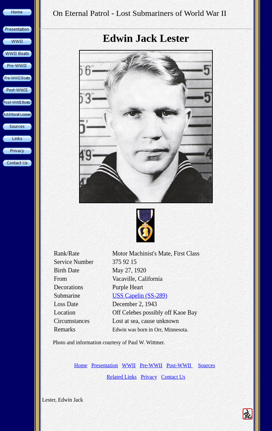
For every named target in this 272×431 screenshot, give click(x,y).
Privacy (149, 377)
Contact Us (173, 377)
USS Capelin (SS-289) (139, 295)
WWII (129, 365)
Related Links (122, 377)
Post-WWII (179, 365)
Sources (206, 365)
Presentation (104, 365)
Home (80, 365)
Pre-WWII (151, 365)
